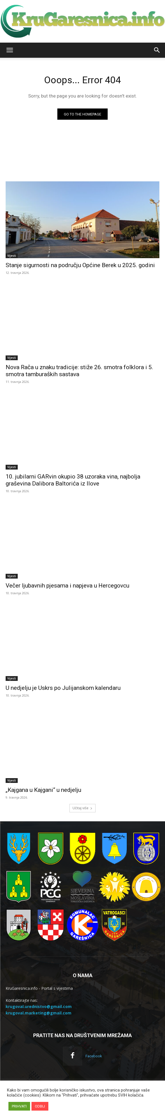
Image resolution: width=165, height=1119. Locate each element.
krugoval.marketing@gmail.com (38, 1013)
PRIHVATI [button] (19, 1106)
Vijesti (11, 256)
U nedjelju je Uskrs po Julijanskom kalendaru (63, 688)
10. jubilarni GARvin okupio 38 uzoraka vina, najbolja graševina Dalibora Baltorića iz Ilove (73, 480)
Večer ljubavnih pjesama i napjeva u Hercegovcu (67, 585)
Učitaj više (82, 808)
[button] (10, 50)
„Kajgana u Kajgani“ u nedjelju (43, 790)
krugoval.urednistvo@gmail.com (39, 1006)
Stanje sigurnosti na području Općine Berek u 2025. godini (80, 265)
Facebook (93, 1056)
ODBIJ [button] (40, 1106)
